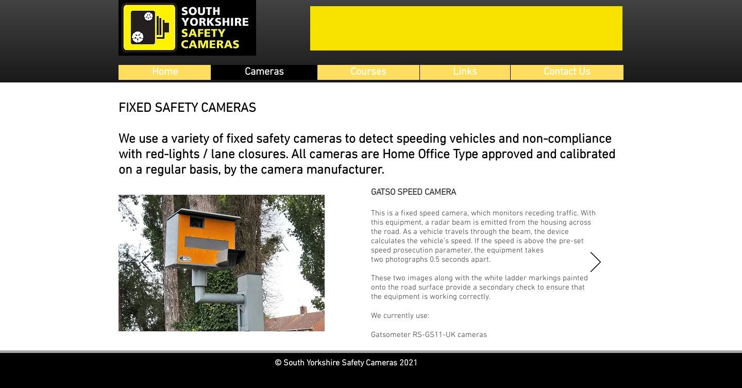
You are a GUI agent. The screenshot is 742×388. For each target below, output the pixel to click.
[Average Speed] (377, 331)
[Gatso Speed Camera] (353, 331)
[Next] (596, 263)
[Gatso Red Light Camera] (365, 331)
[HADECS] (389, 331)
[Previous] (146, 263)
